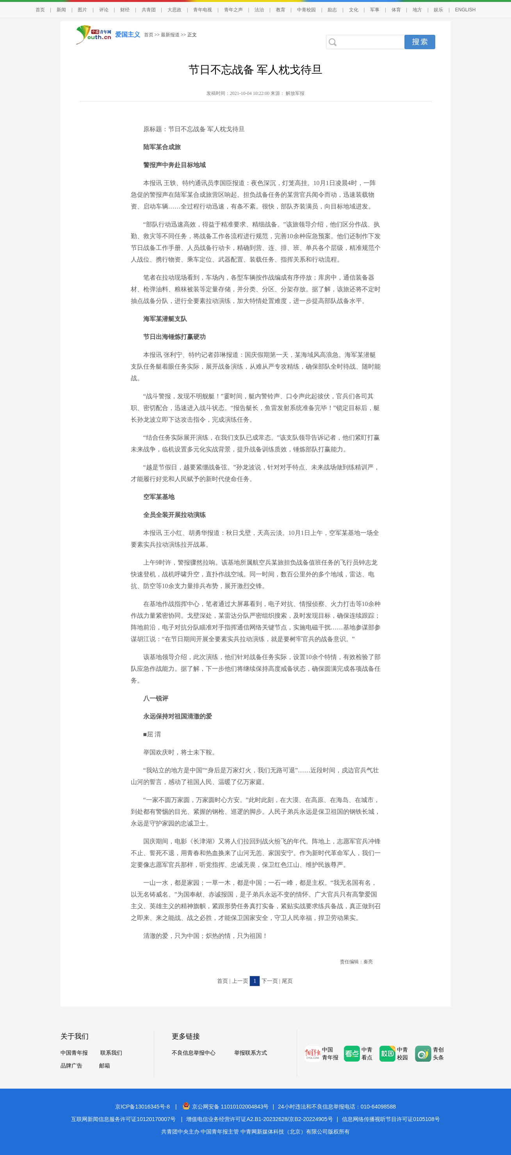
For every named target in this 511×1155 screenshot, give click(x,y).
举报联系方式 (250, 1053)
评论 (104, 9)
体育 (396, 9)
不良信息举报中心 (193, 1053)
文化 (353, 9)
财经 (125, 9)
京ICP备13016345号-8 (142, 1106)
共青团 (149, 9)
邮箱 (104, 1066)
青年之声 (233, 9)
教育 (280, 9)
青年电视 (202, 9)
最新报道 (170, 34)
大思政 (174, 9)
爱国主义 (127, 34)
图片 (82, 9)
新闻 (61, 9)
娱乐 (438, 9)
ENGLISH (465, 9)
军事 (374, 9)
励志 (332, 9)
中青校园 (306, 9)
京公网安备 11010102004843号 (225, 1106)
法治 (259, 9)
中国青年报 (74, 1053)
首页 (40, 9)
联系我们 (111, 1053)
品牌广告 (71, 1066)
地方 (417, 9)
